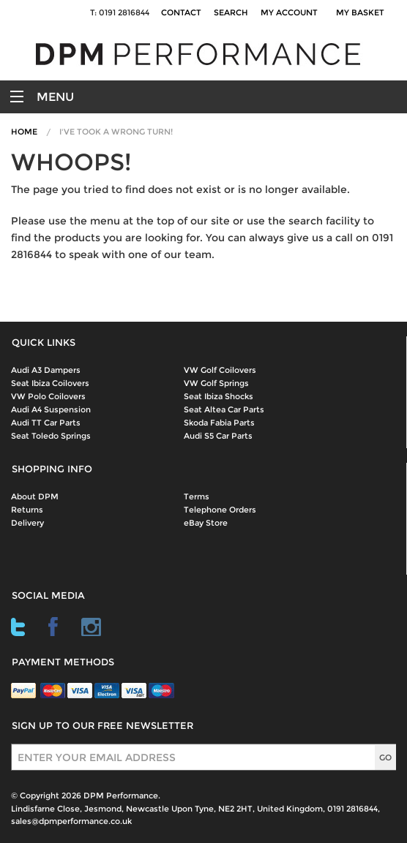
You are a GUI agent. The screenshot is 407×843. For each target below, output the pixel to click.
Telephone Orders (220, 509)
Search (231, 12)
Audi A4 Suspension (51, 409)
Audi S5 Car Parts (218, 436)
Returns (27, 509)
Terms (196, 496)
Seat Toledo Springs (51, 436)
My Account (289, 12)
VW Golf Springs (216, 383)
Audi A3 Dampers (46, 370)
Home (24, 131)
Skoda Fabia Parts (219, 422)
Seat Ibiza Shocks (218, 396)
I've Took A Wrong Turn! (116, 131)
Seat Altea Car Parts (224, 409)
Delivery (27, 523)
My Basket (362, 12)
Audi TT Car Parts (46, 422)
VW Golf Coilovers (220, 370)
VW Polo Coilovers (48, 396)
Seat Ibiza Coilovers (50, 383)
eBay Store (206, 523)
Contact (181, 12)
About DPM (35, 496)
